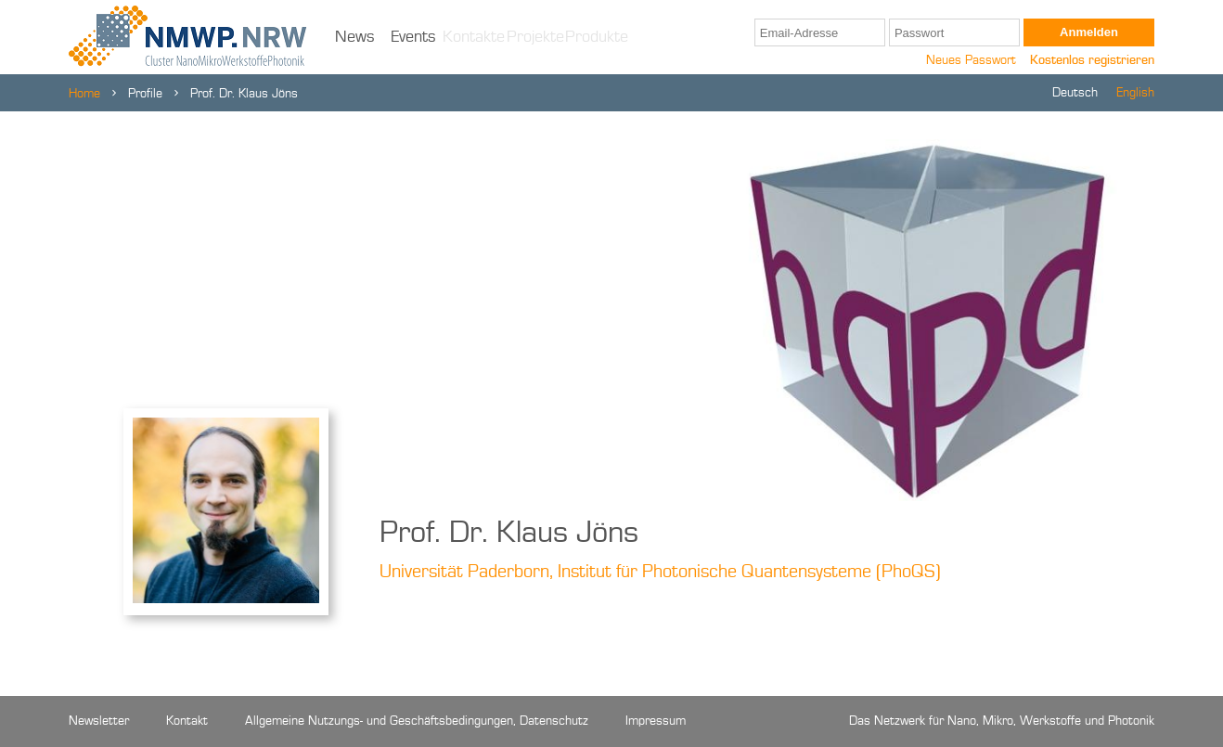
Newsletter (99, 721)
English (1135, 92)
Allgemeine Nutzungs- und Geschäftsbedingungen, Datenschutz (416, 721)
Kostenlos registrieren (1092, 60)
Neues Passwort (971, 60)
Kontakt (187, 721)
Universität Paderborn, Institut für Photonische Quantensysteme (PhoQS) (660, 572)
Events (413, 37)
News (355, 37)
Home (84, 93)
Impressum (655, 721)
